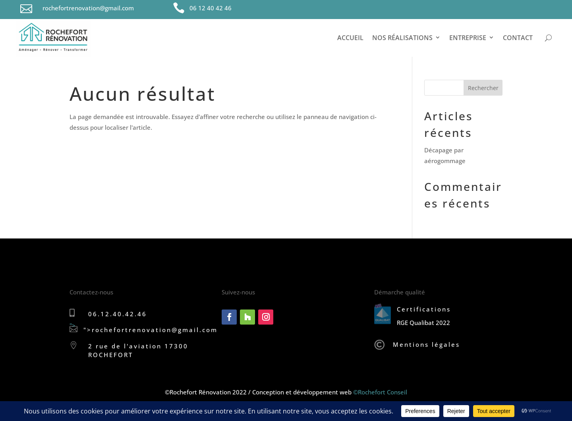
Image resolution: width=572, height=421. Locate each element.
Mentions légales (426, 344)
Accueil (350, 37)
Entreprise (467, 37)
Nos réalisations (402, 37)
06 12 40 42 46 (210, 8)
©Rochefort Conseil (380, 392)
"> (73, 327)
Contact (518, 37)
